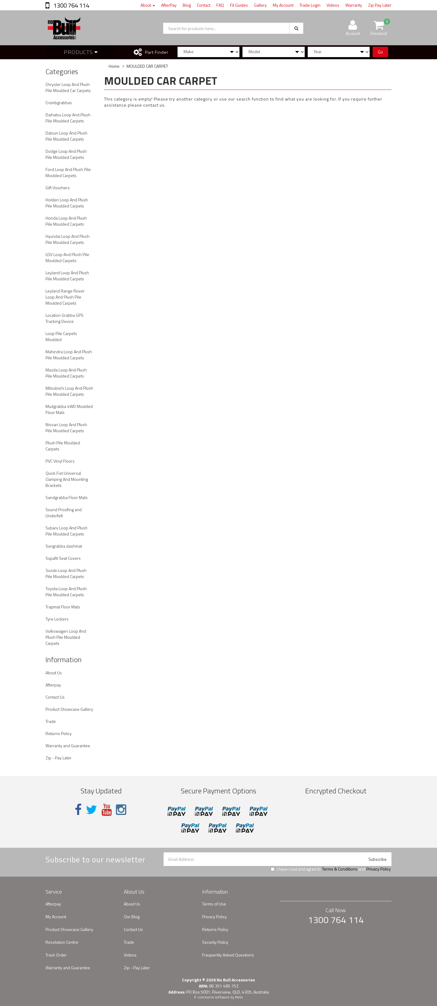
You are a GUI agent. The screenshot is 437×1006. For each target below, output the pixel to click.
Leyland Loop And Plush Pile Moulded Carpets (67, 275)
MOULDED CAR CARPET (147, 66)
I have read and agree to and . (331, 869)
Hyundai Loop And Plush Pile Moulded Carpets (68, 239)
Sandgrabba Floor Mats (67, 497)
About (148, 5)
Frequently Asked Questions (228, 955)
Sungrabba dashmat (64, 546)
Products (81, 52)
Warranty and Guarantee (68, 745)
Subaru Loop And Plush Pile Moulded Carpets (66, 531)
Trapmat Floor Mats (63, 607)
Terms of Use (214, 904)
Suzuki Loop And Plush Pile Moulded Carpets (66, 573)
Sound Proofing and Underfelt (64, 512)
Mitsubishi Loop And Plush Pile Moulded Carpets (69, 391)
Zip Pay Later (379, 5)
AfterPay (169, 5)
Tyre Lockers (57, 619)
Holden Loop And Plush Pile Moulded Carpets (67, 203)
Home (114, 66)
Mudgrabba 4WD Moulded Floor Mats (69, 409)
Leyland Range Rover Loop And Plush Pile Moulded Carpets (65, 297)
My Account (283, 5)
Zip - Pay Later (59, 757)
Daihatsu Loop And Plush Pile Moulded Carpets (68, 117)
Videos (333, 5)
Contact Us (55, 697)
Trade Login (310, 5)
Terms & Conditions (339, 869)
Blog (187, 5)
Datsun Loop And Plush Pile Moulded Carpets (66, 136)
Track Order (56, 955)
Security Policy (215, 942)
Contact (203, 5)
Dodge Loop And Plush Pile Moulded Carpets (66, 154)
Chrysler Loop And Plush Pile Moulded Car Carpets (68, 87)
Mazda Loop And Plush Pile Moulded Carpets (66, 373)
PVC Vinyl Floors (60, 461)
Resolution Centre (62, 942)
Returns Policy (59, 733)
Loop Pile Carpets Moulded (61, 336)
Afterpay (53, 685)
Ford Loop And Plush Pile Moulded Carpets (68, 172)
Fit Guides (239, 5)
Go (380, 52)
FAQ (220, 5)
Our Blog (132, 916)
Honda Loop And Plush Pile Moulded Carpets (66, 221)
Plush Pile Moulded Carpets (63, 446)
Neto (239, 997)
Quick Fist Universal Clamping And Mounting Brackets (67, 479)
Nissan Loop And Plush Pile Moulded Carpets (66, 427)
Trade (51, 721)
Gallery (260, 5)
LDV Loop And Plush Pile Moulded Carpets (67, 257)
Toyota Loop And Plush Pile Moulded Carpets (66, 591)
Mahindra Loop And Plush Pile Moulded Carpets (69, 354)
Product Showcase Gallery (69, 709)
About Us (54, 672)
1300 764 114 (70, 5)
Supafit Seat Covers (63, 558)
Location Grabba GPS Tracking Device (64, 318)
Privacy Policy (378, 869)
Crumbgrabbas (59, 102)
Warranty (353, 5)
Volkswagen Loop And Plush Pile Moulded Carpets (66, 637)
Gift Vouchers (58, 187)
